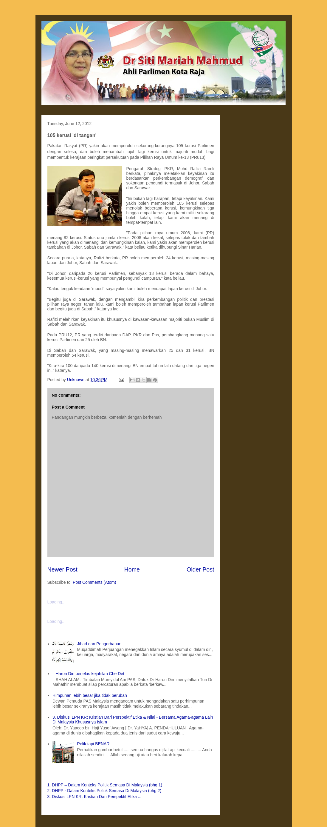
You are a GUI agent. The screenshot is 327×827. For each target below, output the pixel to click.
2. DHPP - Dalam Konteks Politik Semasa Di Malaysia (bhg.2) (104, 790)
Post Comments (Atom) (94, 582)
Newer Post (62, 569)
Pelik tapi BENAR (93, 743)
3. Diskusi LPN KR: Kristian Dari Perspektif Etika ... (94, 796)
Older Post (200, 569)
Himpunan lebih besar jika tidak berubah (89, 695)
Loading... (56, 602)
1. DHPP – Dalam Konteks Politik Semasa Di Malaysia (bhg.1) (104, 785)
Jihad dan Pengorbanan (99, 643)
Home (132, 569)
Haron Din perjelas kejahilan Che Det (90, 673)
